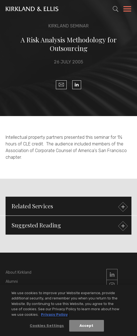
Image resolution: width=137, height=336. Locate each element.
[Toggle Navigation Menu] (127, 10)
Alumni (12, 281)
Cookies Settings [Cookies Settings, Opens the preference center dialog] (47, 326)
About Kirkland (18, 272)
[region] (68, 310)
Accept (86, 326)
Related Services (69, 206)
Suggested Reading (69, 225)
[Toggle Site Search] (115, 9)
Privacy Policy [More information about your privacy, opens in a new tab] (54, 314)
